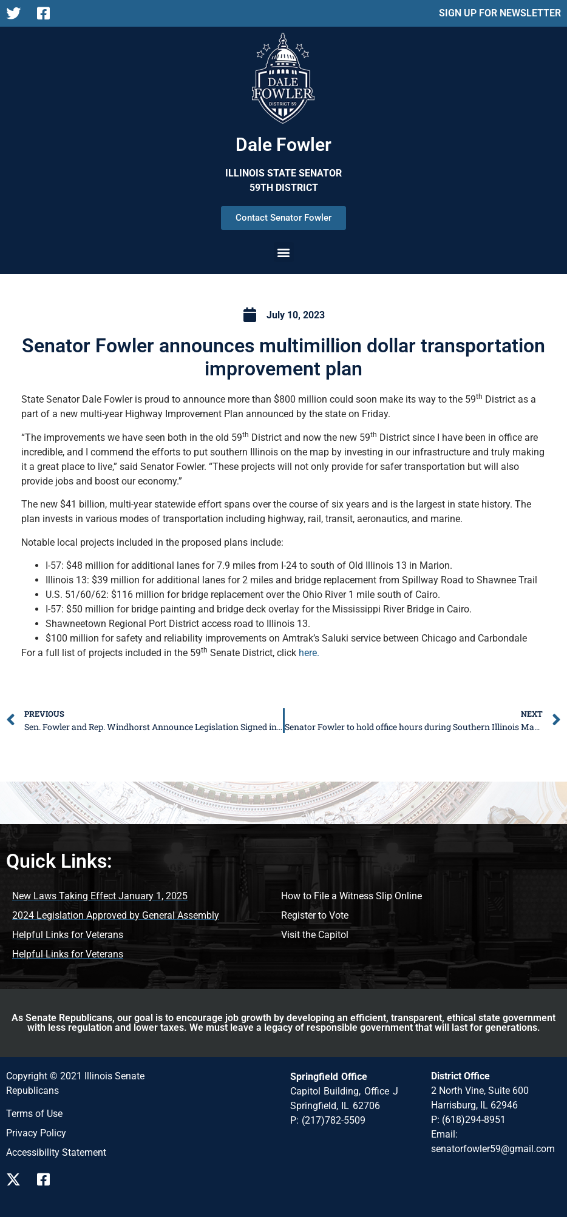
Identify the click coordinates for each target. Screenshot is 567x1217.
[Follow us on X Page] (16, 13)
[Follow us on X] (16, 1179)
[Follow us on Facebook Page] (47, 13)
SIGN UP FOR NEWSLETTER (500, 13)
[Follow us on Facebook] (47, 1179)
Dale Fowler (283, 144)
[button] (284, 252)
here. (309, 653)
